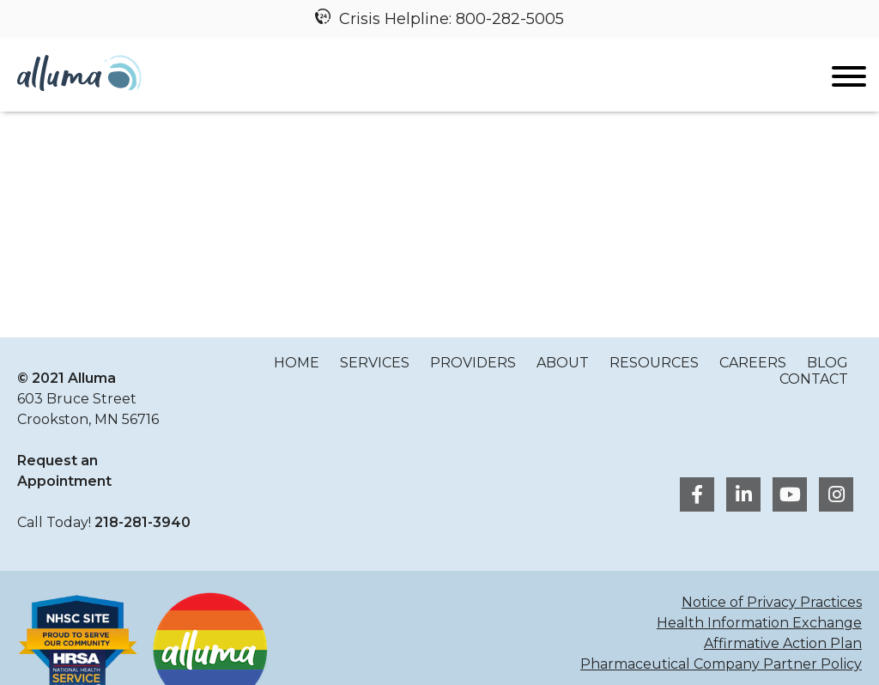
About (562, 363)
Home (296, 363)
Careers (752, 363)
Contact (813, 379)
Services (374, 363)
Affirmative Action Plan (783, 643)
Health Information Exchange (759, 623)
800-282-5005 (510, 18)
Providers (473, 363)
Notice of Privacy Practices (772, 602)
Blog (827, 363)
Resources (654, 363)
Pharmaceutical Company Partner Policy (721, 664)
